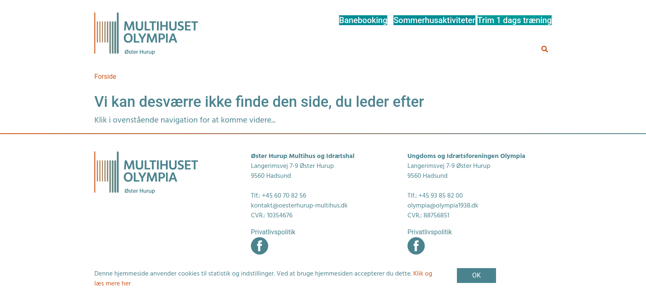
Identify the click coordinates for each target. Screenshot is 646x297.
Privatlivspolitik (273, 232)
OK (476, 275)
